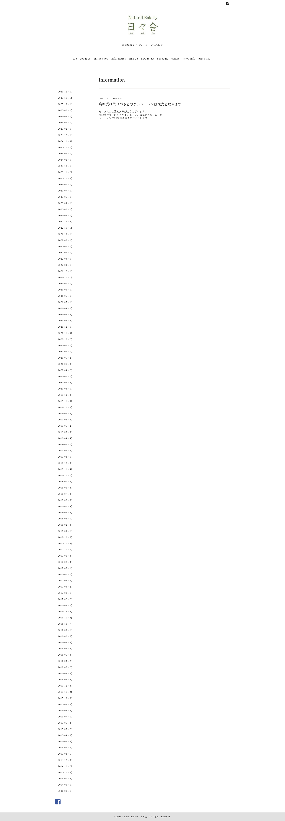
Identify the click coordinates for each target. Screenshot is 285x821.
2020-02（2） (66, 382)
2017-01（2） (66, 605)
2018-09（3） (66, 481)
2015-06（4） (66, 722)
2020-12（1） (66, 326)
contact (175, 58)
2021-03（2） (66, 314)
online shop (101, 58)
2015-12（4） (66, 685)
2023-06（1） (66, 196)
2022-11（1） (65, 227)
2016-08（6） (66, 636)
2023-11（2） (65, 172)
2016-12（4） (66, 611)
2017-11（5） (65, 543)
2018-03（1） (66, 518)
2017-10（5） (66, 549)
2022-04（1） (66, 258)
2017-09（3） (66, 555)
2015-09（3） (66, 704)
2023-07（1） (66, 190)
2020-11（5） (65, 333)
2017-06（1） (66, 574)
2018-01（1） (66, 531)
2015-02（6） (66, 747)
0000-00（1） (66, 791)
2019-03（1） (66, 444)
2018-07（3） (66, 493)
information (118, 58)
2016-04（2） (66, 661)
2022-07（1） (66, 252)
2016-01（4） (66, 679)
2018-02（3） (66, 524)
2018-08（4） (66, 487)
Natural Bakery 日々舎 (134, 816)
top (75, 58)
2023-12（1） (66, 166)
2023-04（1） (66, 203)
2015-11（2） (65, 692)
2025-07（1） (66, 116)
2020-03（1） (66, 376)
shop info (189, 58)
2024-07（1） (66, 153)
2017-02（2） (66, 599)
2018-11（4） (65, 469)
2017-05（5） (66, 580)
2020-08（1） (66, 345)
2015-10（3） (66, 698)
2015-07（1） (66, 716)
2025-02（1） (66, 128)
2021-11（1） (65, 277)
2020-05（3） (66, 364)
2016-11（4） (65, 617)
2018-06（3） (66, 500)
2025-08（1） (66, 110)
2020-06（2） (66, 357)
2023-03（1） (66, 209)
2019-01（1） (66, 456)
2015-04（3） (66, 735)
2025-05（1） (66, 122)
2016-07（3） (66, 642)
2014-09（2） (66, 778)
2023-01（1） (66, 215)
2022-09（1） (66, 240)
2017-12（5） (66, 537)
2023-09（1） (66, 184)
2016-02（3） (66, 673)
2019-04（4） (66, 438)
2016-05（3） (66, 654)
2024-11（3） (65, 141)
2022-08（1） (66, 246)
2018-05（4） (66, 506)
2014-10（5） (66, 772)
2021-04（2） (66, 308)
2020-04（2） (66, 370)
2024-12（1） (66, 135)
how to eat (147, 58)
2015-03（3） (66, 741)
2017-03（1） (66, 592)
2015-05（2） (66, 729)
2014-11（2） (65, 766)
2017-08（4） (66, 562)
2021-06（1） (66, 295)
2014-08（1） (66, 784)
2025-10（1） (66, 104)
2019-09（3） (66, 413)
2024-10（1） (66, 147)
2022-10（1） (66, 234)
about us (85, 58)
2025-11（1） (65, 97)
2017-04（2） (66, 586)
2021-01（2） (66, 320)
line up (133, 58)
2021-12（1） (66, 271)
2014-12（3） (66, 760)
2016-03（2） (66, 667)
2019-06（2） (66, 425)
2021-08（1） (66, 289)
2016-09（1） (66, 630)
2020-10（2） (66, 339)
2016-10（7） (66, 623)
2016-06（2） (66, 648)
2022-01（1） (66, 265)
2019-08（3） (66, 419)
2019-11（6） (65, 401)
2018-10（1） (66, 475)
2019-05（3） (66, 432)
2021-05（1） (66, 302)
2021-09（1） (66, 283)
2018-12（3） (66, 463)
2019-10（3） (66, 407)
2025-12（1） (66, 91)
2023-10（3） (66, 178)
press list (204, 58)
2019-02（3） (66, 450)
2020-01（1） (66, 388)
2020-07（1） (66, 351)
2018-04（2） (66, 512)
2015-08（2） (66, 710)
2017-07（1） (66, 568)
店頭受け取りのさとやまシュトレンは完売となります (140, 104)
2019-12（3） (66, 394)
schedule (162, 58)
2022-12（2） (66, 221)
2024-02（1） (66, 159)
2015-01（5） (66, 753)
